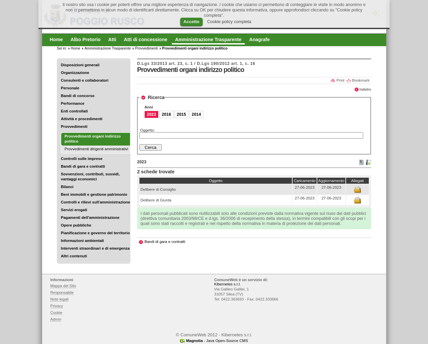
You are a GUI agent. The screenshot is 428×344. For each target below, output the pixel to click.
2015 (181, 114)
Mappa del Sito (63, 286)
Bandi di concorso (78, 96)
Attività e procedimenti (81, 119)
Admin (56, 319)
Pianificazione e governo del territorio (95, 233)
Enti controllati (74, 111)
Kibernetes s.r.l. (227, 284)
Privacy (56, 306)
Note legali (59, 299)
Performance (73, 103)
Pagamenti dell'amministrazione (90, 218)
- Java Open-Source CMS (217, 341)
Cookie (56, 313)
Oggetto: (147, 130)
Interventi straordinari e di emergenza (95, 248)
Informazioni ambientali (82, 241)
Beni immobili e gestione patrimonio (94, 194)
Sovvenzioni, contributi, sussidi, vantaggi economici (90, 176)
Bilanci (67, 187)
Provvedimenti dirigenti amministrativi (96, 149)
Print (340, 80)
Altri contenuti (74, 256)
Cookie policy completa (229, 21)
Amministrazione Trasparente (108, 48)
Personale (70, 88)
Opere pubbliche (76, 225)
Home (75, 48)
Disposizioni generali (80, 65)
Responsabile (62, 292)
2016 (166, 114)
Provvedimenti (74, 126)
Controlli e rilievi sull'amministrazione (95, 202)
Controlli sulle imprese (81, 159)
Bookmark (360, 80)
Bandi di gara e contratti (83, 166)
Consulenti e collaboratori (84, 80)
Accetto (192, 21)
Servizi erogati (74, 210)
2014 (196, 114)
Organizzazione (75, 73)
